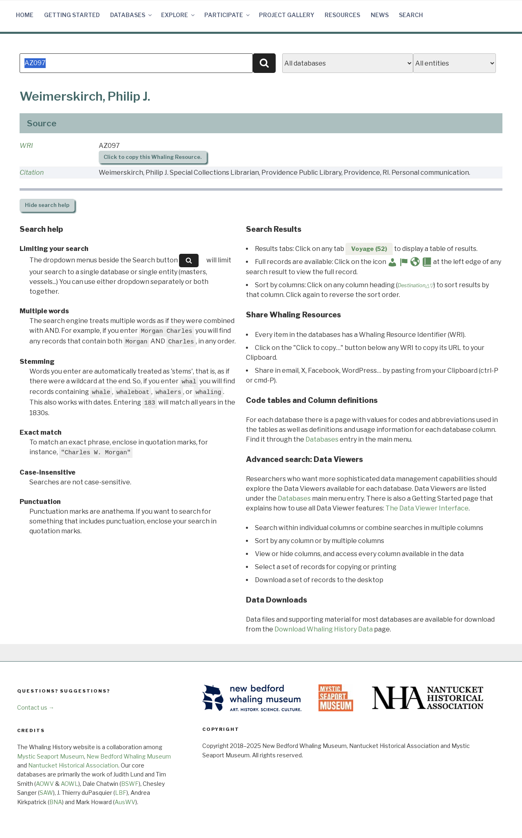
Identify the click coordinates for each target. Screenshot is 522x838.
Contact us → (35, 707)
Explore (178, 14)
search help (47, 205)
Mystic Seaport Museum (50, 756)
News (380, 14)
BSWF (130, 783)
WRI (26, 146)
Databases (131, 14)
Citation (32, 172)
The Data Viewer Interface (427, 508)
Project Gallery (286, 14)
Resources (342, 14)
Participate (227, 14)
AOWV (45, 783)
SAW (46, 792)
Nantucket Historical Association (73, 765)
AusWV (125, 801)
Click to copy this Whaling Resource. (152, 157)
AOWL (69, 783)
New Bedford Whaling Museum (128, 756)
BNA (55, 801)
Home (24, 14)
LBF (120, 792)
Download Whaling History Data (323, 629)
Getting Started (72, 14)
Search (411, 14)
